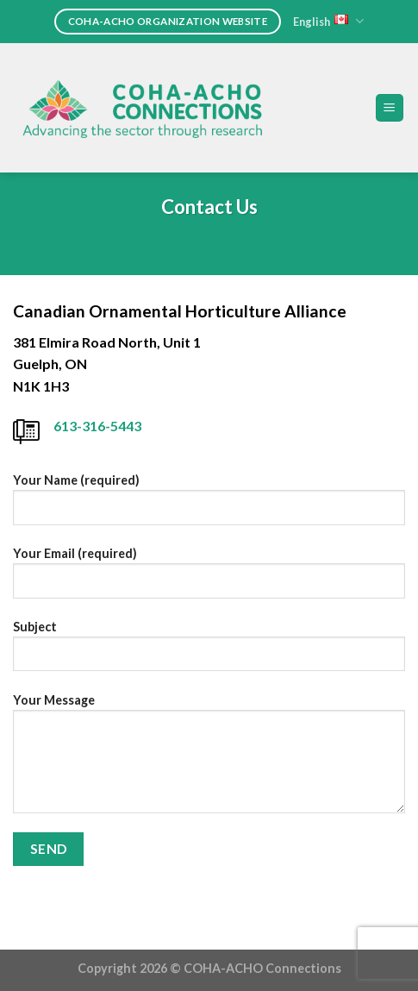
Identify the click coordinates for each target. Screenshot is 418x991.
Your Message (209, 760)
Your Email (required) (209, 579)
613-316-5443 (97, 425)
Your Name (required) (209, 505)
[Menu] (390, 108)
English (328, 21)
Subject (209, 652)
